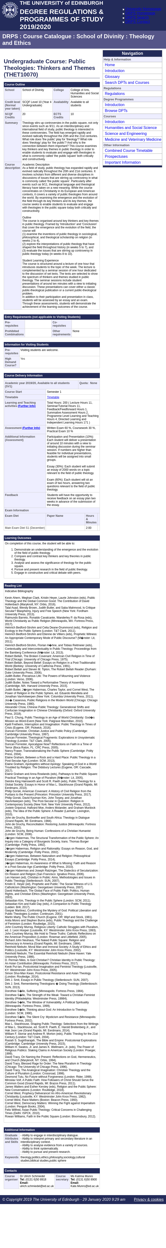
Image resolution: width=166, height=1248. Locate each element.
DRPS (10, 36)
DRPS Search (137, 17)
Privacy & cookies (149, 1199)
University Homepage (143, 9)
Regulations (115, 94)
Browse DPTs (116, 111)
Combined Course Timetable (129, 151)
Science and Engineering (126, 134)
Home (110, 65)
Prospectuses (116, 156)
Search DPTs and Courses (127, 83)
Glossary (112, 77)
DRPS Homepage (140, 13)
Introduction (115, 71)
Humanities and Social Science (131, 128)
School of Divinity (100, 36)
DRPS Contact (137, 22)
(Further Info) (27, 406)
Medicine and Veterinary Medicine (133, 139)
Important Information (123, 162)
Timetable (53, 397)
